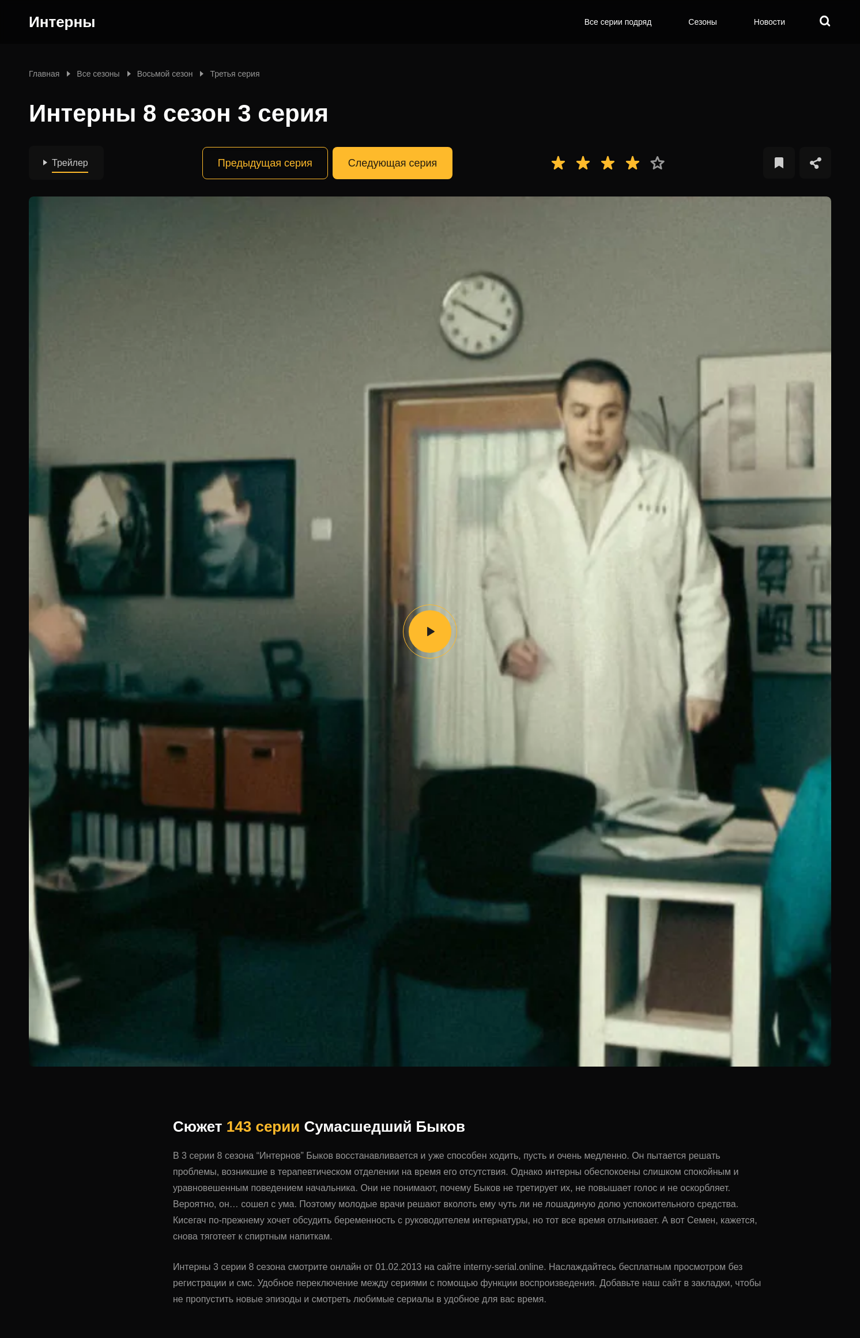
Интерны (62, 22)
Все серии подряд (618, 22)
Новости (769, 22)
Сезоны (702, 22)
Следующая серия (392, 163)
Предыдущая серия (265, 163)
